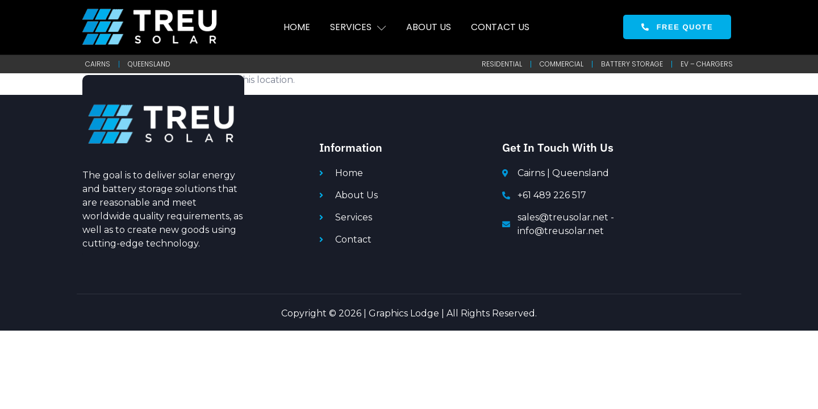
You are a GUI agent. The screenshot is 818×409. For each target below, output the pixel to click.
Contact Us (500, 27)
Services (358, 27)
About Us (428, 27)
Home (296, 27)
